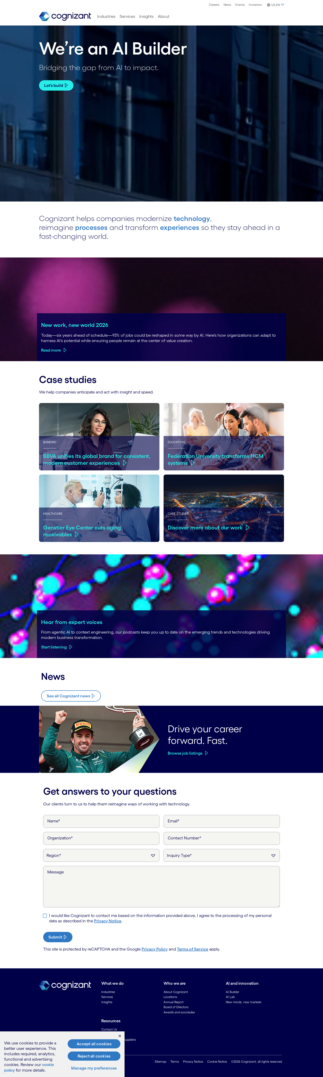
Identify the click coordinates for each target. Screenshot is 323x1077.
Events (240, 4)
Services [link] (107, 996)
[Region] (101, 855)
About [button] (163, 16)
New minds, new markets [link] (243, 1001)
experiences (182, 227)
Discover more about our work (206, 527)
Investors (255, 4)
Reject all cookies (94, 1056)
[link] (65, 16)
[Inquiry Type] (222, 855)
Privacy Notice (107, 920)
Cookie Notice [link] (217, 1061)
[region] (62, 1054)
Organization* (60, 837)
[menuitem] (214, 5)
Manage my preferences (94, 1068)
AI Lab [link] (230, 996)
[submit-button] (57, 936)
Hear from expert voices (72, 621)
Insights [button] (146, 16)
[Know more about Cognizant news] (71, 695)
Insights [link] (106, 1001)
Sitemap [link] (160, 1061)
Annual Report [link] (174, 1001)
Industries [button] (106, 16)
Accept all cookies (94, 1044)
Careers (214, 4)
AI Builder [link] (232, 991)
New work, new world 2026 (74, 324)
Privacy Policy (155, 948)
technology (193, 218)
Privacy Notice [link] (193, 1061)
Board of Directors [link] (176, 1006)
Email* (174, 820)
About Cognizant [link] (176, 991)
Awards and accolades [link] (179, 1012)
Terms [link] (174, 1061)
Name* (53, 820)
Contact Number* (184, 837)
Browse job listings (185, 752)
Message (55, 871)
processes (92, 227)
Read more (51, 349)
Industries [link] (108, 991)
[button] (275, 5)
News (227, 4)
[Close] (120, 1036)
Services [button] (127, 16)
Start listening (54, 646)
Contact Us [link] (109, 1029)
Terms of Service (192, 948)
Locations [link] (170, 996)
